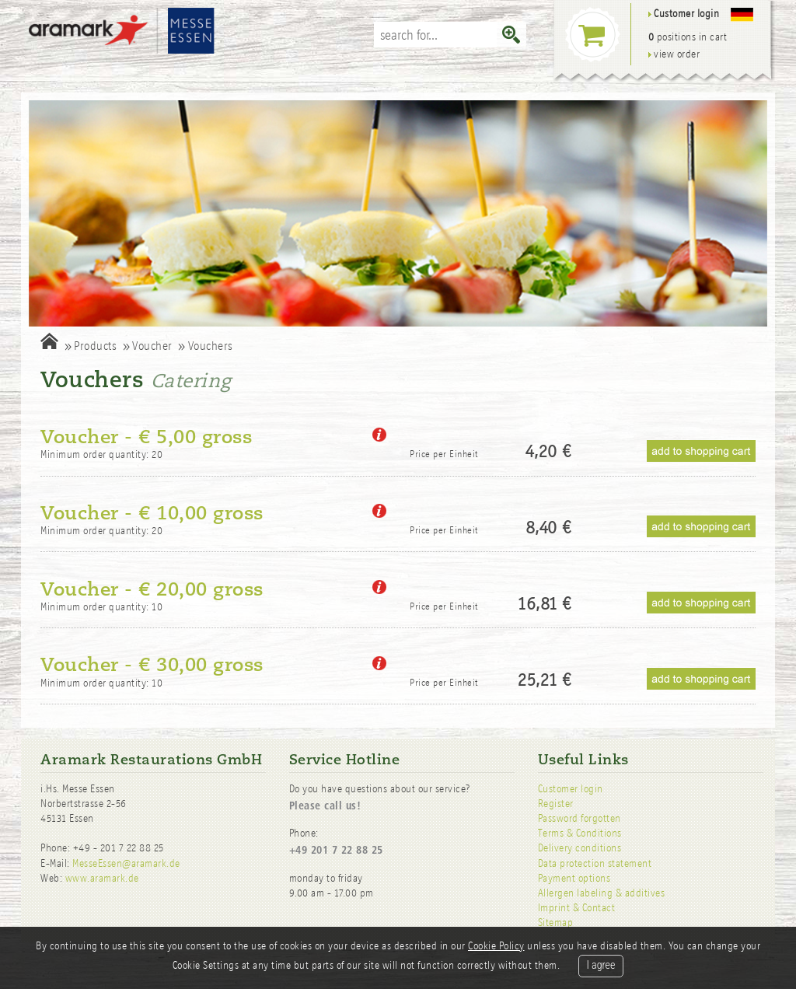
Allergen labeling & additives (601, 893)
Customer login (570, 789)
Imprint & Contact (577, 908)
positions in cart (688, 37)
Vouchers (210, 345)
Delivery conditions (580, 848)
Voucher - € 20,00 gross (152, 589)
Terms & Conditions (580, 833)
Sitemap (556, 922)
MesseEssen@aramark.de (126, 863)
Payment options (574, 878)
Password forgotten (579, 818)
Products (95, 345)
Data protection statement (595, 863)
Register (556, 803)
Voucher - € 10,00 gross (152, 513)
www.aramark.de (102, 878)
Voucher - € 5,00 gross (146, 437)
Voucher (152, 345)
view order (674, 54)
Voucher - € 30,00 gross (152, 665)
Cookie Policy (496, 946)
